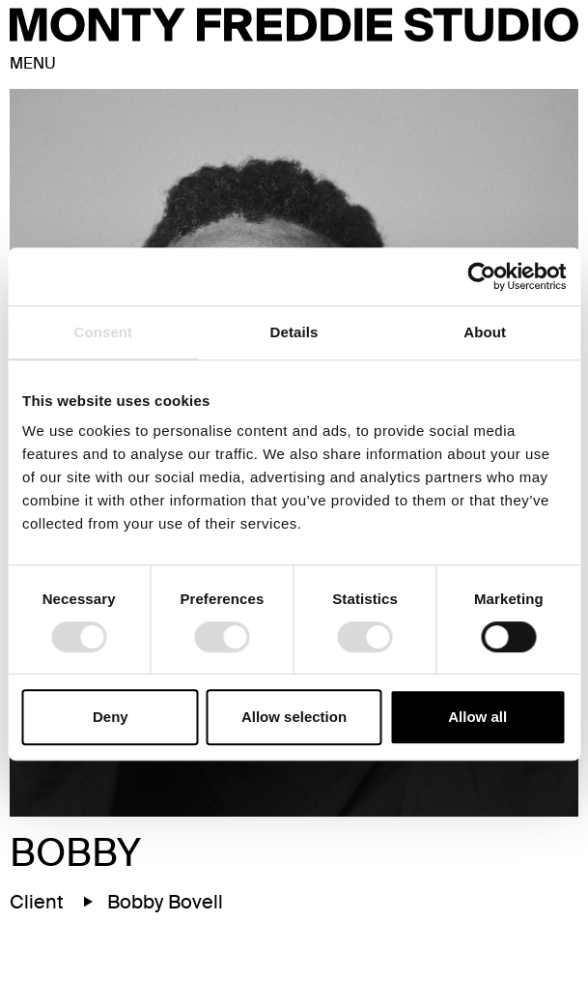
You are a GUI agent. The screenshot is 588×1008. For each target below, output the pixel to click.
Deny (110, 716)
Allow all (477, 716)
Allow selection (294, 716)
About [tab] (484, 332)
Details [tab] (294, 332)
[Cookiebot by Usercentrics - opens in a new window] (481, 276)
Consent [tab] (102, 332)
